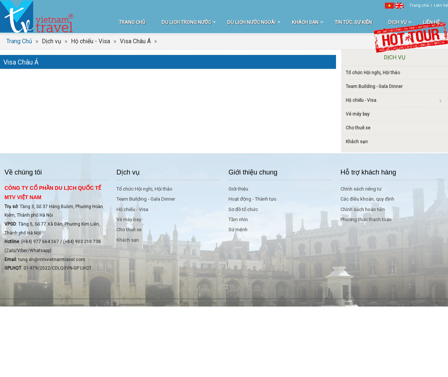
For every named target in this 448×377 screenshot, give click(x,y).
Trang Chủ (19, 41)
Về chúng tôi (23, 172)
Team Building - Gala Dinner (374, 86)
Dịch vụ (397, 22)
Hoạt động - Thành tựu (252, 199)
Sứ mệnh (238, 229)
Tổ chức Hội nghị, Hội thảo (373, 72)
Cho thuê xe (358, 128)
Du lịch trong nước (186, 22)
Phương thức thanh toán (366, 219)
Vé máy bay (358, 114)
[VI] (389, 5)
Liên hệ (441, 5)
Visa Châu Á (135, 41)
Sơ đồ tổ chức (243, 209)
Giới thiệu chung (252, 172)
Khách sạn (305, 22)
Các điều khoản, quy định (367, 199)
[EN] (399, 5)
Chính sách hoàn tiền (362, 209)
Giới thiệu (238, 189)
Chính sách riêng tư (361, 189)
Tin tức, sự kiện (353, 22)
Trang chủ (419, 5)
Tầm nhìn (238, 219)
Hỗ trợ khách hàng (368, 172)
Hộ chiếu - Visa (90, 41)
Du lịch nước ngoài (251, 22)
